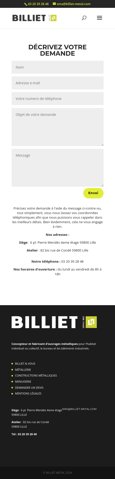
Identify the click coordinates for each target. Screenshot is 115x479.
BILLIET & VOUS (25, 363)
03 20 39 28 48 (38, 4)
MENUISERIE (23, 381)
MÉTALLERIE (23, 369)
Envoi (93, 193)
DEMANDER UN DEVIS (29, 387)
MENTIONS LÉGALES (28, 393)
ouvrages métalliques (63, 344)
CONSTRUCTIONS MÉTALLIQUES (36, 375)
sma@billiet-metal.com (79, 409)
